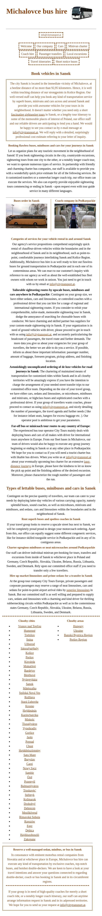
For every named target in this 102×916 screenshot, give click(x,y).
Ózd (29, 777)
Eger (29, 826)
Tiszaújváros (29, 723)
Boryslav (29, 759)
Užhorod (30, 644)
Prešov (30, 657)
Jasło (30, 737)
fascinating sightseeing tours (28, 114)
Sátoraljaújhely (30, 648)
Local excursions (77, 53)
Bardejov (29, 670)
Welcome (26, 46)
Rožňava (30, 697)
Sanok (29, 684)
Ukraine (78, 630)
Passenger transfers (50, 53)
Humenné (29, 630)
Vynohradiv (29, 728)
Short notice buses (66, 61)
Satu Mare (29, 755)
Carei (29, 763)
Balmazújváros (30, 786)
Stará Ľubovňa (29, 701)
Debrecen (29, 808)
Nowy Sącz (29, 768)
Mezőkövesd (29, 812)
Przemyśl (29, 781)
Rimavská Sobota (29, 817)
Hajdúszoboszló (29, 834)
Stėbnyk (30, 794)
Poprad (29, 741)
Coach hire (27, 53)
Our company (45, 46)
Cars (60, 46)
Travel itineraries (41, 61)
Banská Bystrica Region (78, 635)
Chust (29, 746)
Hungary (78, 626)
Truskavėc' (29, 790)
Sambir (29, 772)
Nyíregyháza (29, 679)
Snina (29, 639)
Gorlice (29, 732)
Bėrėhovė (29, 675)
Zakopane (29, 839)
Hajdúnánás (30, 710)
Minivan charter (77, 46)
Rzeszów (29, 821)
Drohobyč (30, 803)
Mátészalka (29, 688)
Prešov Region (78, 639)
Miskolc (30, 719)
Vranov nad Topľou (29, 626)
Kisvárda (29, 661)
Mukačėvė (29, 666)
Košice (30, 652)
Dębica (29, 830)
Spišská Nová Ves (29, 692)
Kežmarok (29, 799)
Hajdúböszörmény (29, 750)
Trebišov (30, 635)
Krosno (29, 706)
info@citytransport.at (51, 35)
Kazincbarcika (29, 715)
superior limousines (78, 590)
